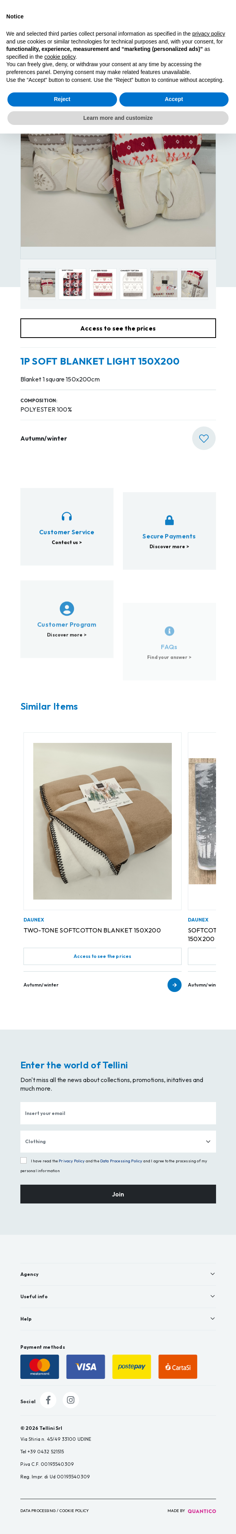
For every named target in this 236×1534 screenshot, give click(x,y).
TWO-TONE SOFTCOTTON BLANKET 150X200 (92, 930)
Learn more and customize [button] (118, 118)
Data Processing (38, 1510)
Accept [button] (174, 99)
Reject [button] (62, 99)
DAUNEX (34, 920)
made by (192, 1510)
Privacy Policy (72, 1161)
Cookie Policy (74, 1510)
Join (118, 1194)
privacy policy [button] (208, 34)
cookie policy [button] (59, 57)
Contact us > (67, 560)
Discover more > (169, 585)
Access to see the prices (103, 956)
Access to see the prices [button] (118, 328)
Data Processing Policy (121, 1161)
